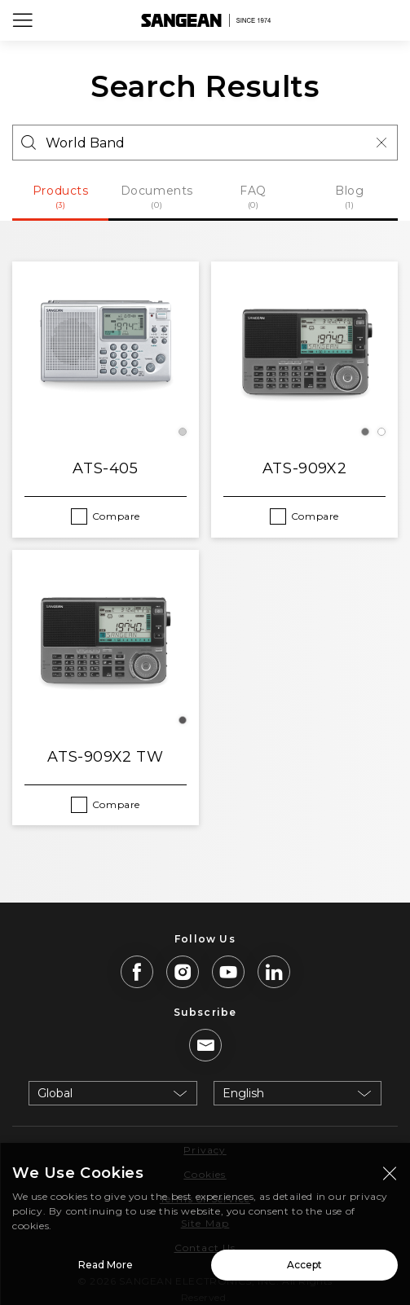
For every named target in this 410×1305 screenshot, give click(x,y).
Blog (350, 197)
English (243, 1093)
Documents (156, 197)
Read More (105, 1270)
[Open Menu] (22, 20)
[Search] (205, 142)
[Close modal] (389, 1178)
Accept (304, 1270)
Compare (116, 516)
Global (55, 1093)
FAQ (253, 197)
